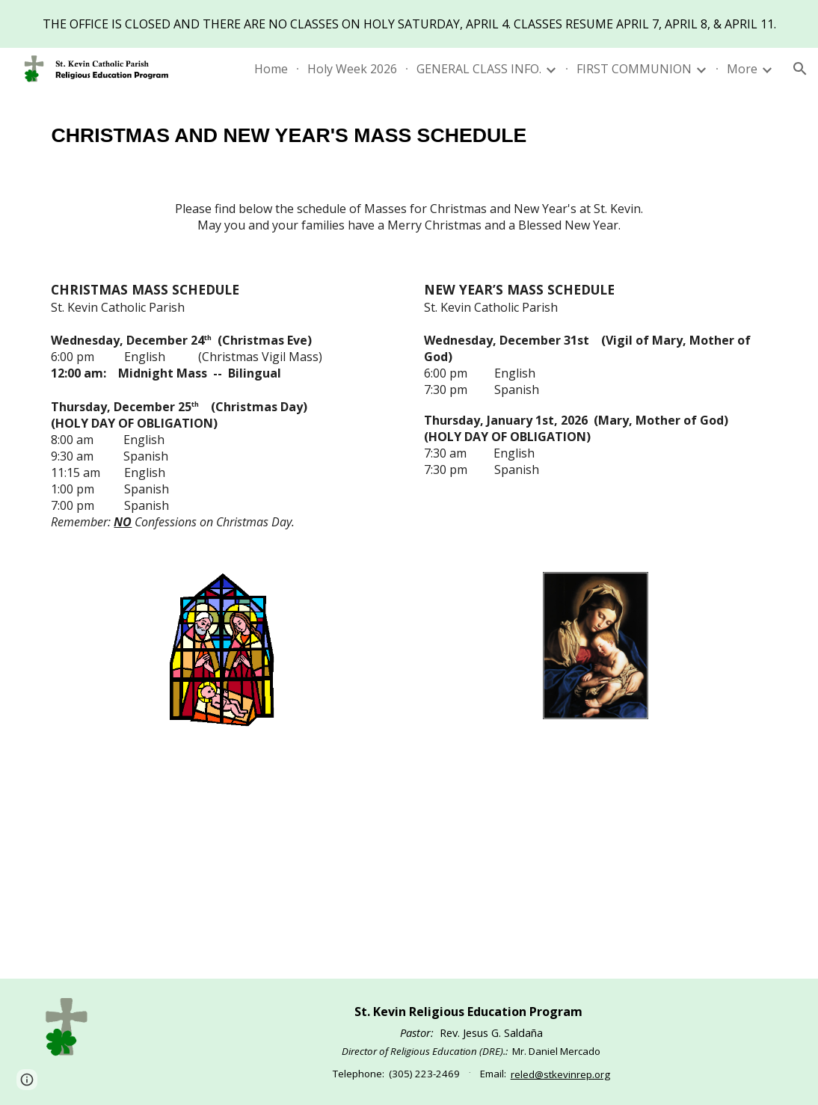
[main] (408, 133)
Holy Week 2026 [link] (352, 69)
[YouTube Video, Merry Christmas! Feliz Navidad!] (409, 862)
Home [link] (271, 69)
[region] (409, 24)
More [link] (742, 69)
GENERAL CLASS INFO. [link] (478, 69)
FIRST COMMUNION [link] (634, 69)
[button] (800, 69)
